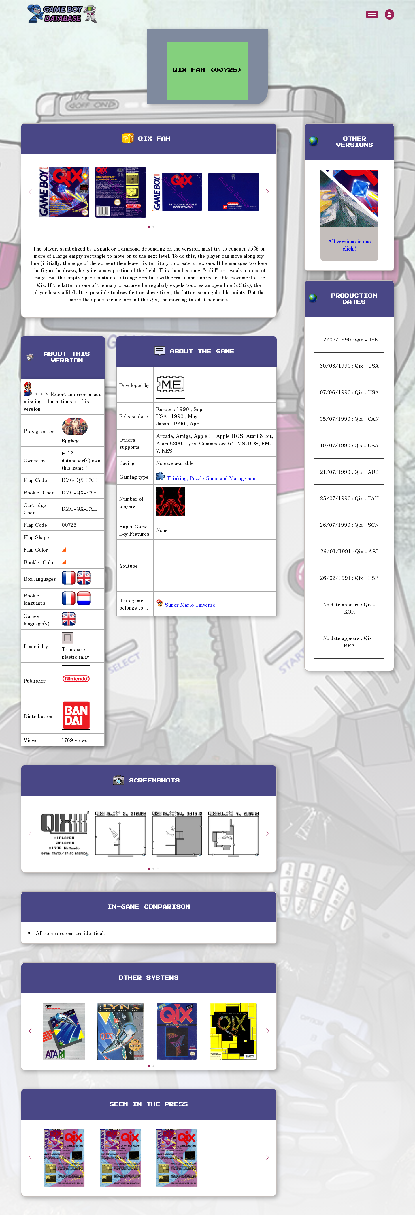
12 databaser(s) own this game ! (81, 460)
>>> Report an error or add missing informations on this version (63, 401)
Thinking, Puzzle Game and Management (211, 478)
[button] (267, 191)
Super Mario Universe (185, 604)
